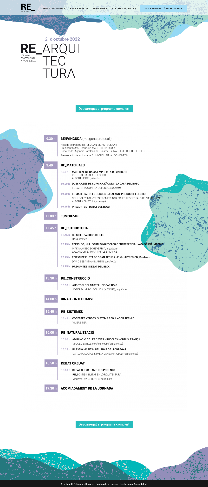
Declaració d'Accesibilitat (133, 484)
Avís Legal (66, 484)
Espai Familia (100, 8)
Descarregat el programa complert (104, 109)
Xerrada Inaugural (54, 8)
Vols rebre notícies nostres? (163, 8)
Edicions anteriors (124, 8)
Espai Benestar (79, 8)
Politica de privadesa (107, 484)
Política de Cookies (83, 484)
